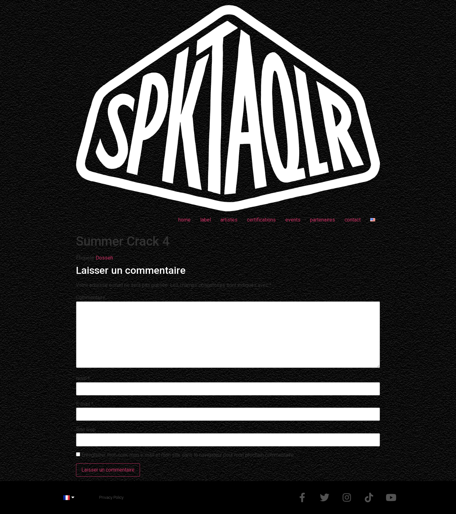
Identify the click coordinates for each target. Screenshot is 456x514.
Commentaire (90, 297)
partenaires (322, 220)
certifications (261, 220)
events (293, 220)
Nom (83, 378)
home (184, 220)
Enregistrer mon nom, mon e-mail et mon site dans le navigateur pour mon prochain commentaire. (188, 455)
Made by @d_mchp (144, 497)
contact (353, 220)
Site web (86, 429)
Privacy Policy (111, 497)
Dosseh (104, 258)
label (205, 220)
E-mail (84, 404)
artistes (229, 220)
